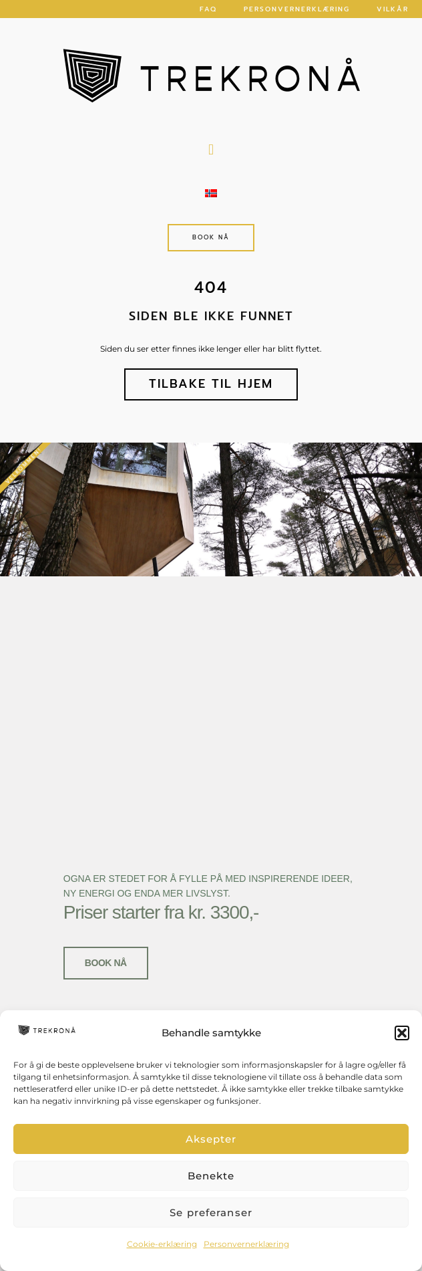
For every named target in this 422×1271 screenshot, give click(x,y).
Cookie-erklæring (162, 1244)
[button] (402, 1033)
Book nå (106, 957)
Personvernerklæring (246, 1244)
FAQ (208, 9)
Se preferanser (211, 1212)
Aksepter (211, 1139)
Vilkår (393, 9)
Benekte (211, 1175)
